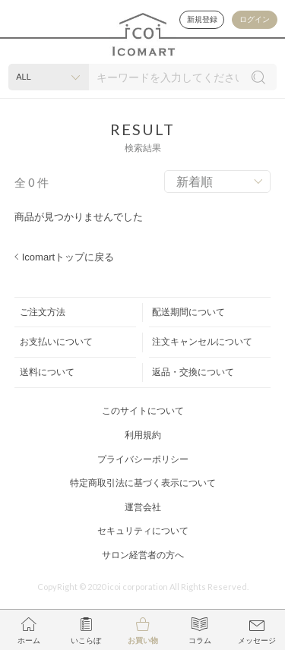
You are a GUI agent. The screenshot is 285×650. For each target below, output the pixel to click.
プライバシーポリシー (142, 459)
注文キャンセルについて (202, 341)
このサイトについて (143, 410)
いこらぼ (86, 640)
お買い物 (143, 640)
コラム (199, 640)
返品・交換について (193, 372)
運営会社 (143, 507)
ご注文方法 (42, 312)
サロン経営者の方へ (143, 555)
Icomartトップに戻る (68, 257)
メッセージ (257, 640)
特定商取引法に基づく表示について (143, 483)
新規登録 (201, 19)
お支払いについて (56, 341)
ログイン (254, 19)
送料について (47, 372)
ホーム (28, 640)
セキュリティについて (142, 530)
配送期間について (188, 312)
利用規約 (143, 435)
